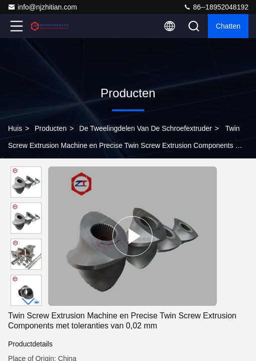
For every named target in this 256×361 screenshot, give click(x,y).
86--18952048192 (215, 7)
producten (51, 128)
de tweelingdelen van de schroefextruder (145, 128)
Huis (15, 128)
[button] (29, 301)
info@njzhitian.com (42, 7)
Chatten (228, 26)
